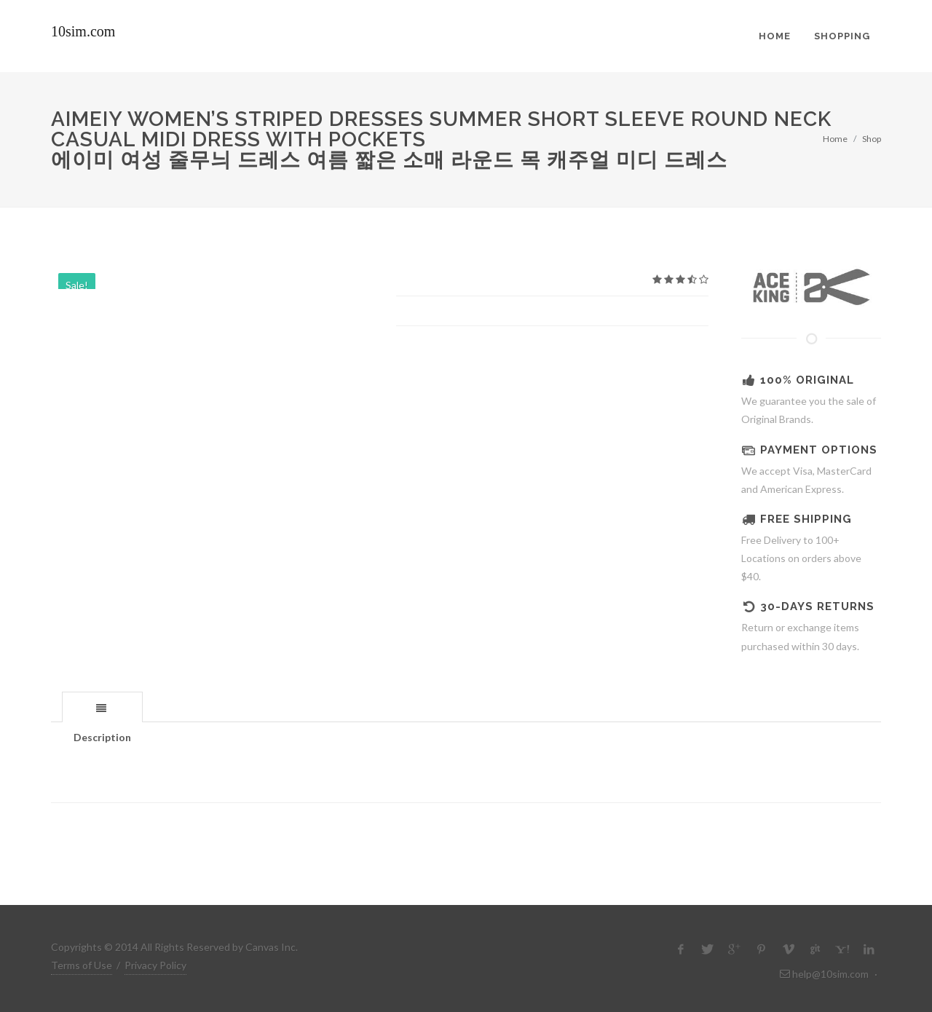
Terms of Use (81, 965)
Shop (871, 138)
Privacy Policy (155, 965)
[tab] (102, 707)
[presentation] (102, 707)
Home (835, 138)
